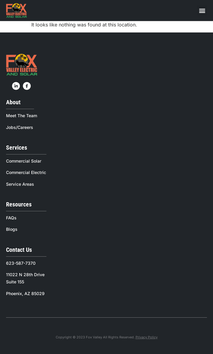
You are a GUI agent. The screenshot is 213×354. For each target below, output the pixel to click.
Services (16, 147)
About (13, 102)
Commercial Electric (26, 172)
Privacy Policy (147, 337)
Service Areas (20, 184)
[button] (202, 10)
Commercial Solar (23, 160)
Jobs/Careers (19, 127)
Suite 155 (15, 281)
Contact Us (19, 249)
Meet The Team (21, 115)
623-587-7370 (21, 263)
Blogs (11, 229)
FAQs (11, 217)
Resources (19, 204)
